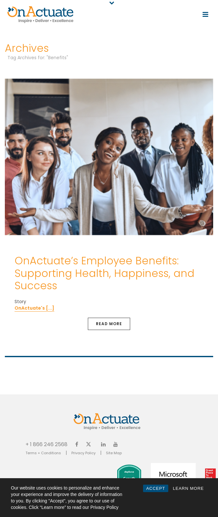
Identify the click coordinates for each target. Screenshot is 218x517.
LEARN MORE (188, 488)
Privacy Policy (83, 453)
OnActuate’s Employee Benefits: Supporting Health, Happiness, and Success (104, 273)
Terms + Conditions (43, 453)
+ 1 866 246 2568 (46, 444)
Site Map (114, 453)
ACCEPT (155, 488)
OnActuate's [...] (34, 308)
